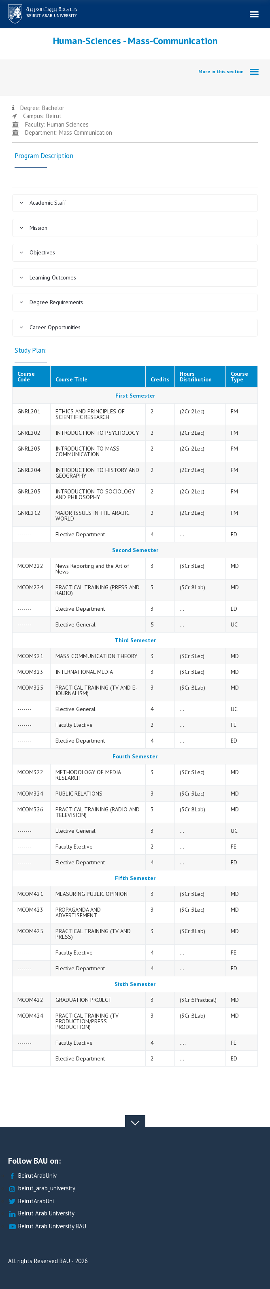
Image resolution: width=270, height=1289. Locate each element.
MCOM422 (30, 999)
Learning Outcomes (47, 277)
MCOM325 (30, 687)
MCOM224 (30, 587)
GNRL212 (28, 512)
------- (24, 534)
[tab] (135, 203)
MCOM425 (30, 931)
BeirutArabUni (31, 1201)
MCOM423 (30, 909)
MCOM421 (30, 893)
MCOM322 (30, 772)
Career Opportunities (49, 327)
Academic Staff (42, 202)
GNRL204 (28, 470)
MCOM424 (30, 1015)
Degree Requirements (51, 302)
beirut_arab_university (41, 1188)
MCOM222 (30, 565)
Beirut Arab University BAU (47, 1226)
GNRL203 (28, 448)
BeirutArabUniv (32, 1176)
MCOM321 (30, 656)
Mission (33, 227)
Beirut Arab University (41, 1213)
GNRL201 (28, 411)
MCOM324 (30, 793)
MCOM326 (30, 809)
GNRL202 (28, 432)
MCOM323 (30, 671)
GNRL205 (28, 491)
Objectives (37, 252)
